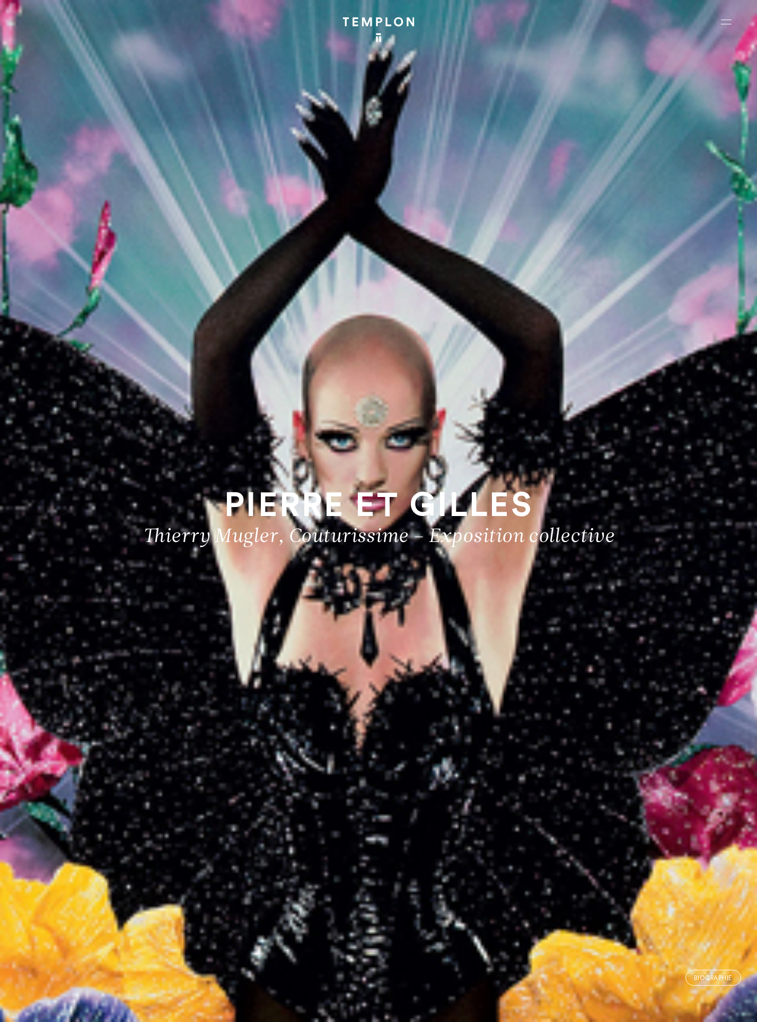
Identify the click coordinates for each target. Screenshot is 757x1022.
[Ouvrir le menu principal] (726, 22)
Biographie (713, 978)
